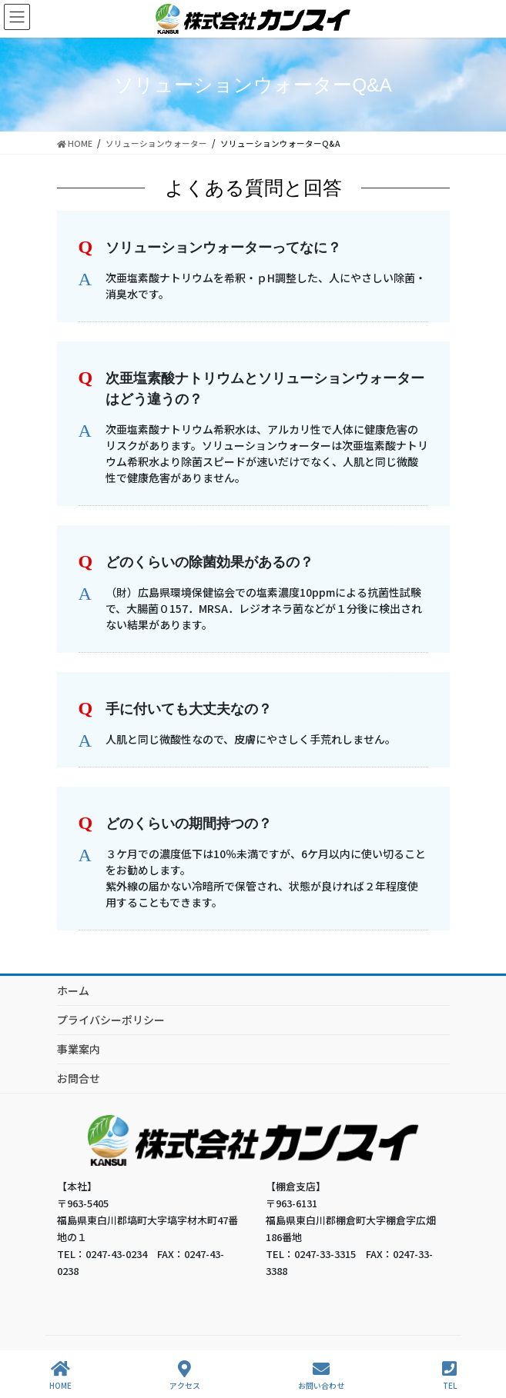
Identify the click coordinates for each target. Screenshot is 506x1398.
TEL (449, 1375)
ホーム (73, 990)
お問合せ (78, 1078)
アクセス (184, 1375)
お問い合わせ (321, 1375)
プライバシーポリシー (111, 1019)
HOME (60, 1375)
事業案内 (78, 1049)
